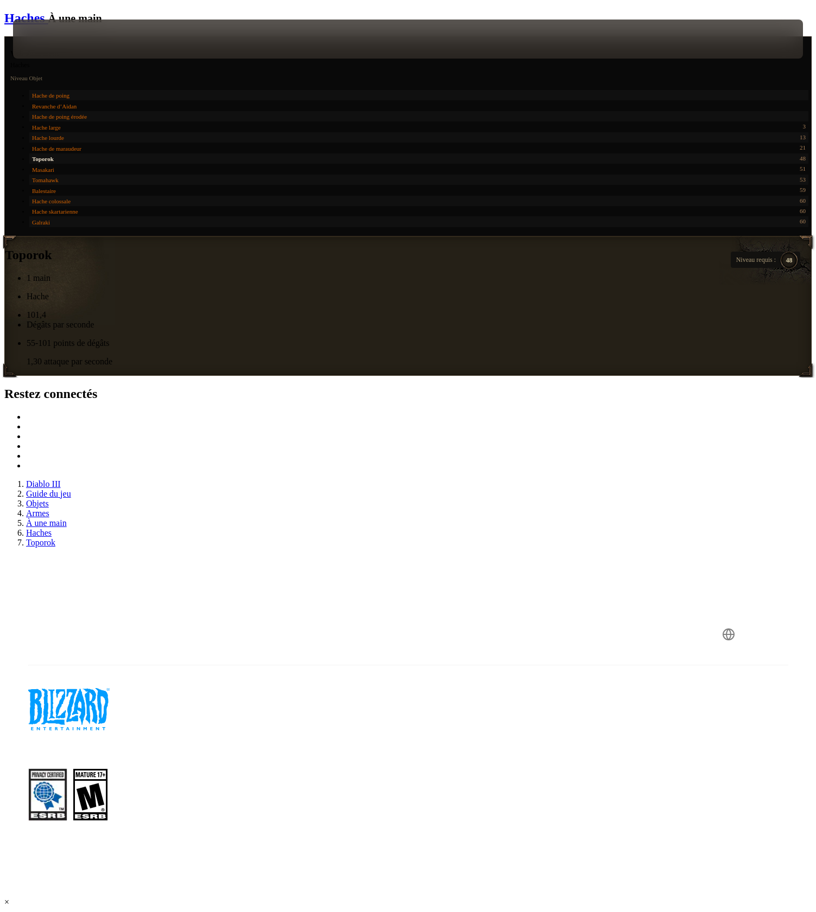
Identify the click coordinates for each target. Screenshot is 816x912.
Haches (26, 18)
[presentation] (53, 39)
